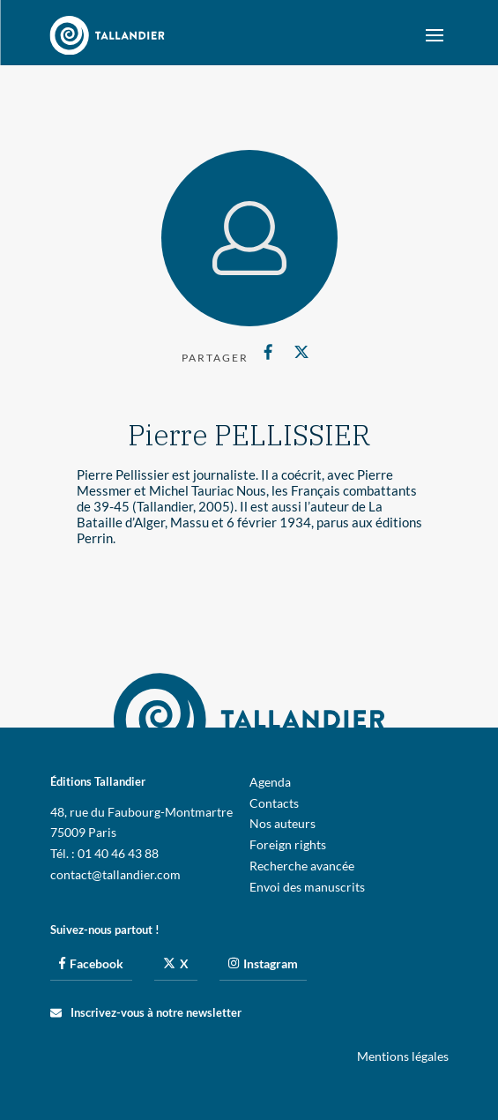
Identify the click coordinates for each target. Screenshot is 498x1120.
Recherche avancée (301, 865)
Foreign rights (287, 844)
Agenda (270, 781)
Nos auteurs (282, 823)
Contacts (274, 802)
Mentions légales (403, 1056)
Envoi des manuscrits (307, 886)
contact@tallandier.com (115, 874)
